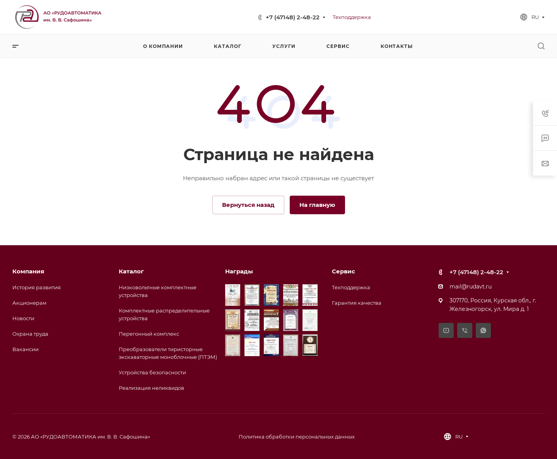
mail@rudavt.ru (470, 286)
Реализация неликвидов (151, 388)
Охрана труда (30, 334)
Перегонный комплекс (149, 334)
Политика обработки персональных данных (297, 436)
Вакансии (25, 349)
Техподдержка (351, 287)
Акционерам (29, 303)
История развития (36, 287)
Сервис (343, 271)
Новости (23, 318)
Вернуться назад (248, 204)
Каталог (131, 271)
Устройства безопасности (152, 372)
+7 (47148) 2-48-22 (293, 17)
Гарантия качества (356, 303)
